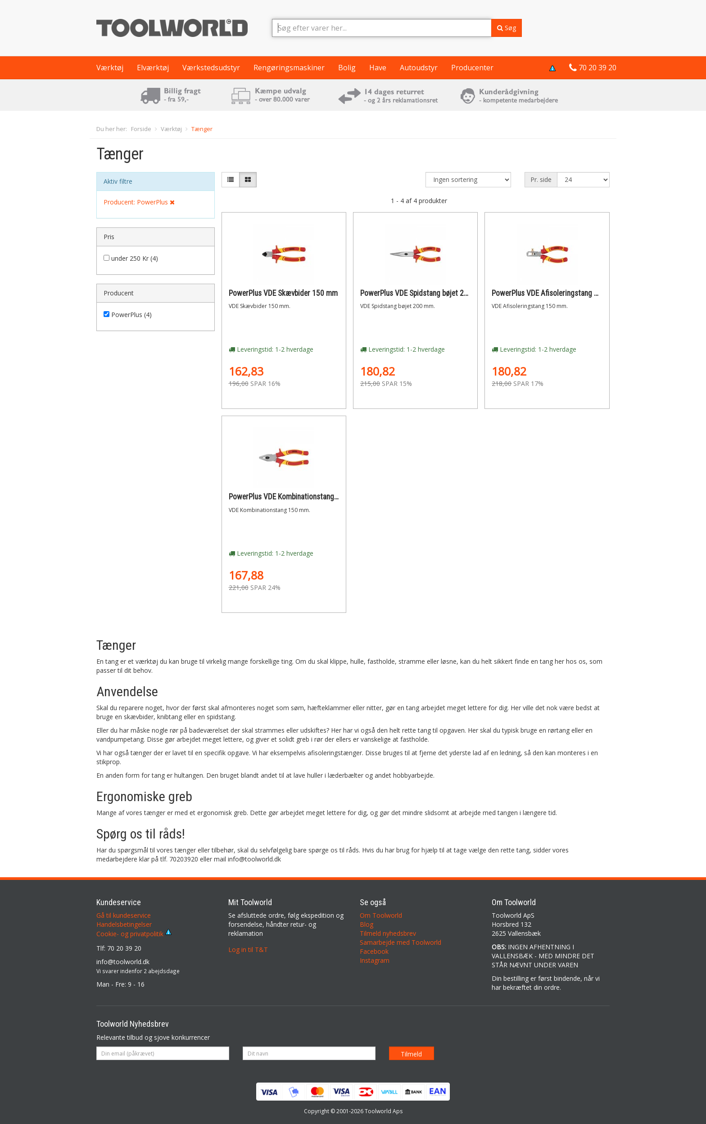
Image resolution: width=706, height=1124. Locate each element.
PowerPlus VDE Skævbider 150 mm (283, 293)
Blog (366, 924)
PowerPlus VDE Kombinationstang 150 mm (295, 496)
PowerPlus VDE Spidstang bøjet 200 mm (422, 293)
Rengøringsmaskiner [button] (289, 68)
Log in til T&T (248, 949)
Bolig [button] (347, 68)
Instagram (374, 960)
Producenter (472, 68)
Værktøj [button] (109, 68)
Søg (506, 27)
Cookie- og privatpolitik (134, 933)
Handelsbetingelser (124, 924)
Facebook (374, 951)
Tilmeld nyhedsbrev (388, 933)
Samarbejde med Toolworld (400, 942)
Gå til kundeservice (123, 915)
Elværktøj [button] (153, 68)
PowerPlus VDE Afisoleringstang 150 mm (556, 293)
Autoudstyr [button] (419, 68)
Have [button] (377, 68)
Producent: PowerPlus (139, 202)
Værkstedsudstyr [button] (211, 68)
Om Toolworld (381, 915)
